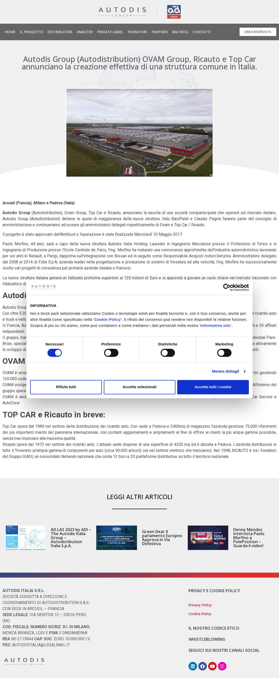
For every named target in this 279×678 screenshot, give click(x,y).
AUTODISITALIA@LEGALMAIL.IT (41, 645)
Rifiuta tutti (66, 387)
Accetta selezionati (139, 387)
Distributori (60, 31)
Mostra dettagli (225, 371)
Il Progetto (31, 31)
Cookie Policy (107, 319)
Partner (160, 31)
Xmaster (85, 31)
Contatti (202, 31)
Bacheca (180, 31)
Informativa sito (215, 325)
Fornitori (137, 31)
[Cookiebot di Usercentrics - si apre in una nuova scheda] (227, 287)
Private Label (110, 31)
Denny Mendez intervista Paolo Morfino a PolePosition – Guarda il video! (248, 537)
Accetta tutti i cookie (213, 387)
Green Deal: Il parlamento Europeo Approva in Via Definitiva (162, 537)
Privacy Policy (200, 605)
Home (10, 31)
